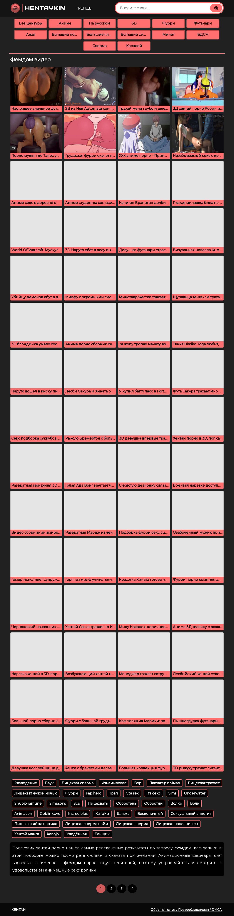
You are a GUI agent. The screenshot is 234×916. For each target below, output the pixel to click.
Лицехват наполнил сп (177, 824)
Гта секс (153, 793)
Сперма (99, 46)
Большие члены (101, 35)
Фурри (168, 23)
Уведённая (77, 834)
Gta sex (132, 793)
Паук (49, 783)
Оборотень (126, 803)
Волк (194, 803)
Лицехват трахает (203, 783)
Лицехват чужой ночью (35, 793)
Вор (137, 783)
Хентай (19, 910)
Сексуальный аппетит (191, 814)
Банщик (102, 834)
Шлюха (123, 814)
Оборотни (153, 803)
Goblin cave (50, 814)
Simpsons (57, 803)
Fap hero (93, 793)
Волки (176, 803)
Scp (77, 803)
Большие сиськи (135, 35)
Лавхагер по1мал (164, 783)
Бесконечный (150, 814)
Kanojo (53, 834)
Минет (168, 35)
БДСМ (203, 35)
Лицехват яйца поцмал (35, 824)
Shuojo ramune (28, 803)
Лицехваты (98, 803)
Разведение (25, 783)
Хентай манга (26, 834)
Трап (113, 793)
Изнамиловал (113, 783)
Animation (23, 814)
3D (134, 23)
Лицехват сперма (132, 824)
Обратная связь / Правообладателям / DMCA (186, 910)
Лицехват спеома (78, 783)
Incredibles (77, 814)
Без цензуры (30, 23)
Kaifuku (102, 814)
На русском (99, 23)
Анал (30, 35)
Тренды (84, 8)
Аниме (65, 23)
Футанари (203, 23)
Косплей (134, 46)
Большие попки (67, 35)
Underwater (195, 793)
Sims (172, 793)
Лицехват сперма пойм (86, 824)
